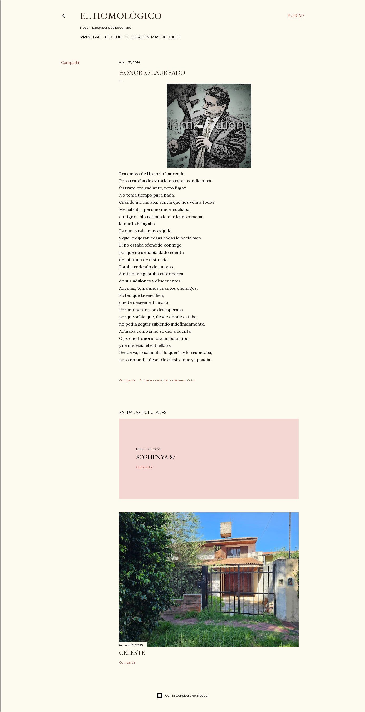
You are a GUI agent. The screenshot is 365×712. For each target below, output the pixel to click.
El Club (113, 37)
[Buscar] (296, 15)
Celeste (132, 653)
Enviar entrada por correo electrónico (167, 380)
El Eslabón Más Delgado (153, 37)
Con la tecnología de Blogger (183, 696)
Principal (91, 37)
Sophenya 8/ (155, 457)
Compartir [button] (70, 62)
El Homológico (121, 15)
